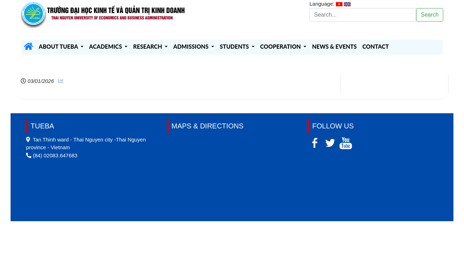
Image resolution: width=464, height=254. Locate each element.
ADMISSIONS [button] (191, 46)
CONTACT (375, 46)
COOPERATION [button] (281, 46)
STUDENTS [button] (235, 46)
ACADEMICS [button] (106, 46)
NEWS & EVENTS (334, 46)
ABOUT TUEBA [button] (59, 46)
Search (430, 15)
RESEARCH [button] (148, 46)
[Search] (362, 15)
